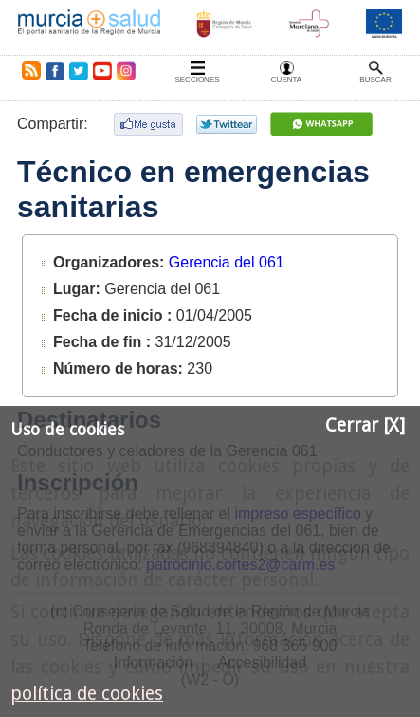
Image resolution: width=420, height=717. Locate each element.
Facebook (55, 70)
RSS (27, 70)
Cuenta (286, 79)
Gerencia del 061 (226, 262)
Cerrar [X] (365, 425)
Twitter (78, 70)
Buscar (375, 79)
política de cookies (86, 694)
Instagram (125, 70)
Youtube (101, 70)
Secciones (196, 79)
